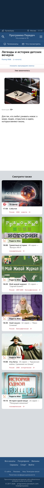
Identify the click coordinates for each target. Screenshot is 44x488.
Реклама (16, 471)
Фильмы (35, 461)
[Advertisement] (22, 149)
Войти (31, 464)
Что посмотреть (31, 44)
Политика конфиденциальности (22, 475)
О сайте (8, 471)
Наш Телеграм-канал (30, 471)
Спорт (23, 464)
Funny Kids (6, 59)
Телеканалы (11, 44)
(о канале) (17, 59)
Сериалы (14, 464)
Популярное (23, 461)
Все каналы (10, 461)
